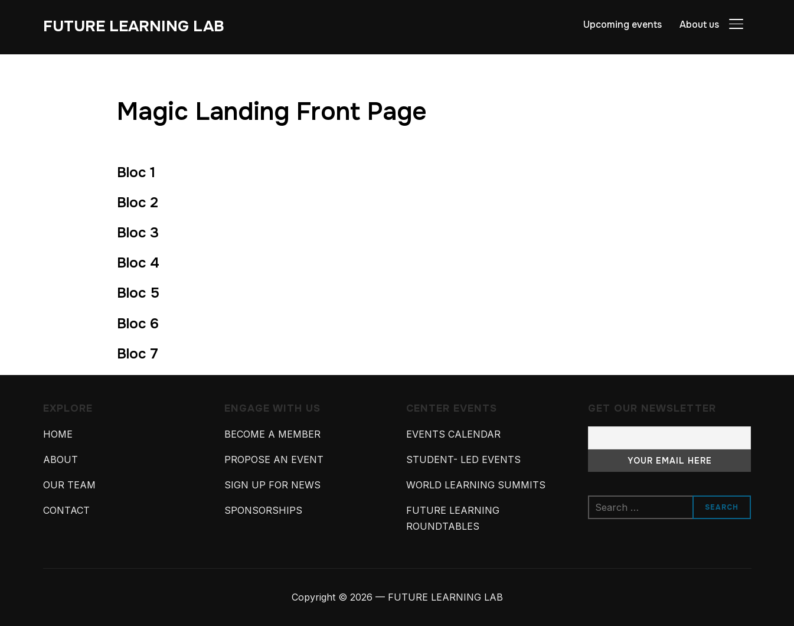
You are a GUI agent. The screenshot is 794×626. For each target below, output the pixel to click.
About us (699, 24)
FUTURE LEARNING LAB (133, 26)
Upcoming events (622, 24)
